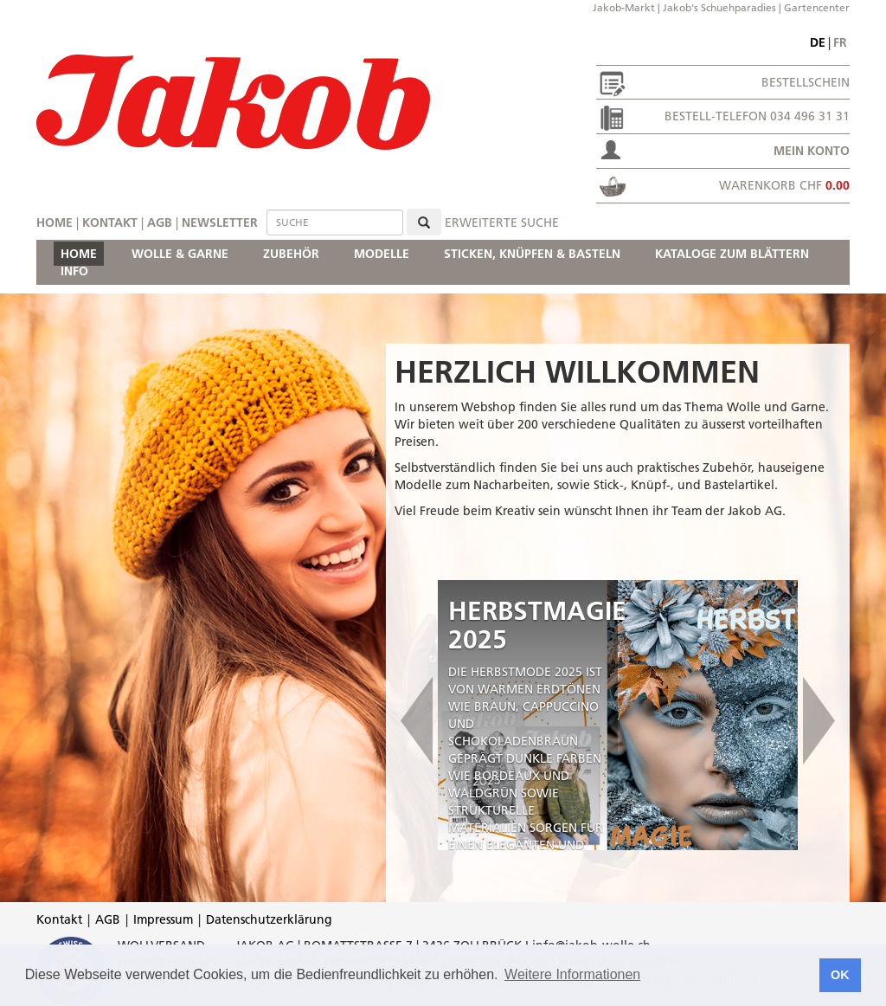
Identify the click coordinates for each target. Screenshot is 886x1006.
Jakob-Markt (624, 7)
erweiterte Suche (502, 222)
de (817, 42)
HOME (79, 253)
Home (54, 222)
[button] (416, 715)
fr (840, 42)
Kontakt (110, 222)
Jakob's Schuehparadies (719, 7)
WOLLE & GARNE (180, 253)
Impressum (163, 919)
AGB (159, 222)
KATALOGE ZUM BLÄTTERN (732, 253)
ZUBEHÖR (291, 253)
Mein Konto (812, 150)
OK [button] (840, 975)
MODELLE (381, 253)
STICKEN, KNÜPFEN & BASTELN (532, 253)
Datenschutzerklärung (269, 919)
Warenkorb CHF (784, 185)
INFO (74, 271)
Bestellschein (805, 82)
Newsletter (220, 222)
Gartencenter (817, 7)
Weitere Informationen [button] (572, 974)
